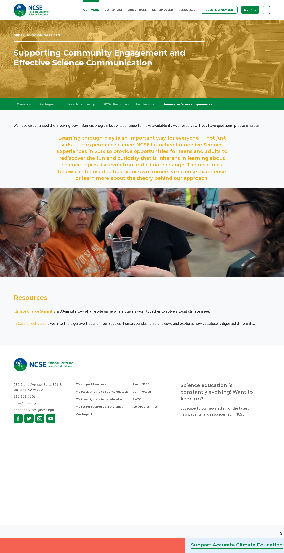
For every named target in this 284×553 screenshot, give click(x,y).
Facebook (18, 418)
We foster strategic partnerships (99, 406)
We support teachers (91, 384)
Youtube (50, 418)
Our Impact (114, 10)
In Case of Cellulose (30, 323)
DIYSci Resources (116, 104)
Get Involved (162, 10)
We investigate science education (100, 399)
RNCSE (137, 399)
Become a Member (219, 10)
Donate (250, 10)
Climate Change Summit (33, 311)
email (250, 125)
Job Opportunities (145, 406)
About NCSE (137, 10)
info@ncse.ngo (25, 403)
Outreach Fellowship (79, 104)
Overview (24, 104)
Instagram (39, 418)
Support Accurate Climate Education (237, 545)
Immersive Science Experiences (188, 104)
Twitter (29, 418)
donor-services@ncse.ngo (34, 410)
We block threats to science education (103, 391)
